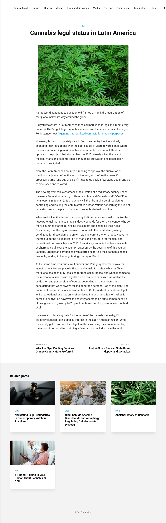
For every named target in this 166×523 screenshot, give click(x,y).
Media (96, 8)
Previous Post (59, 348)
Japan (59, 8)
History (48, 8)
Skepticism (123, 8)
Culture (36, 8)
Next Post (106, 348)
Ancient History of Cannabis (132, 414)
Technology (140, 8)
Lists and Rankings (78, 8)
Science (108, 8)
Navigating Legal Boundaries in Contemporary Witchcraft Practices (32, 418)
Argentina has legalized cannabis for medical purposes (90, 133)
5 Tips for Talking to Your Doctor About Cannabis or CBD (30, 478)
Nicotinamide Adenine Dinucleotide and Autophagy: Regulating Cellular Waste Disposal (82, 419)
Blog (153, 8)
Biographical (20, 8)
